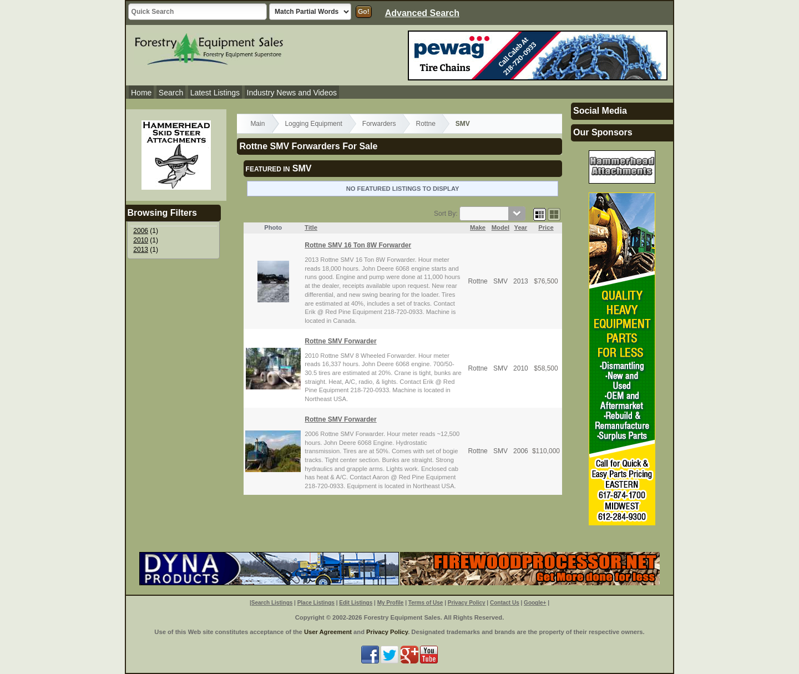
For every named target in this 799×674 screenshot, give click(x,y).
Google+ (535, 603)
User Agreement (328, 632)
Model (500, 227)
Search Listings (271, 603)
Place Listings (316, 603)
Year (521, 227)
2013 (140, 250)
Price (545, 227)
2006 (140, 231)
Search (171, 92)
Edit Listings (355, 603)
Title (311, 227)
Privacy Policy (467, 603)
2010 (140, 240)
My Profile (390, 603)
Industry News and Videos (292, 92)
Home (141, 92)
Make (478, 227)
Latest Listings (215, 92)
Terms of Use (425, 603)
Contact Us (504, 603)
